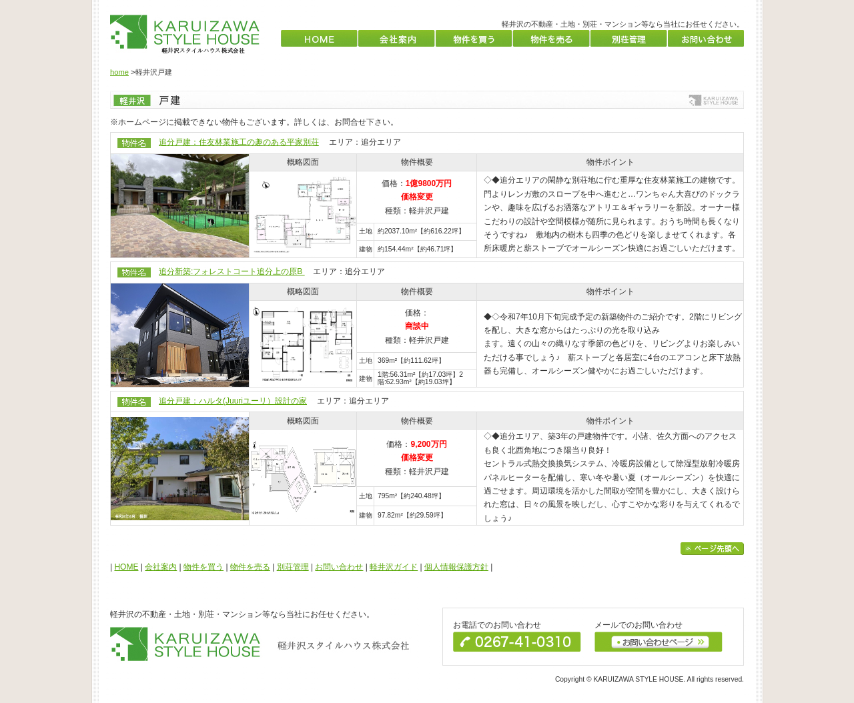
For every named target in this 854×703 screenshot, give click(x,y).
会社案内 (161, 567)
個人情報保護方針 (456, 567)
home (119, 72)
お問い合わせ (339, 567)
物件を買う (203, 567)
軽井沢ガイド (394, 567)
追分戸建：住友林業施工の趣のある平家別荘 (239, 142)
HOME (126, 567)
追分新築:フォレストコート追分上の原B (232, 271)
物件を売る (250, 567)
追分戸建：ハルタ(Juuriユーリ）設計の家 (233, 401)
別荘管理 (293, 567)
